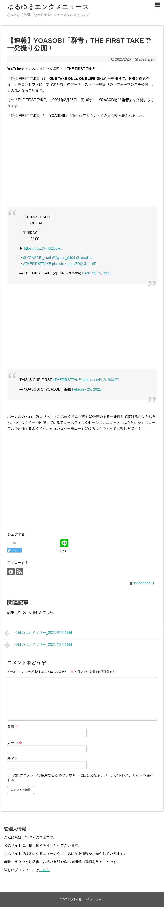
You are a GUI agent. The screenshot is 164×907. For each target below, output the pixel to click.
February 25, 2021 (96, 273)
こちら (44, 870)
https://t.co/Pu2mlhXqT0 (101, 380)
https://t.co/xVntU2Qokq (42, 248)
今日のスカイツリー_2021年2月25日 (38, 633)
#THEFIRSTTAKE (37, 264)
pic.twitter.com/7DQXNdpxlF (74, 264)
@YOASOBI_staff (37, 258)
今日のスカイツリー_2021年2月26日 (38, 645)
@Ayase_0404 (63, 258)
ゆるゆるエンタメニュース (48, 6)
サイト (12, 759)
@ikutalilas (84, 258)
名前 (13, 726)
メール (14, 742)
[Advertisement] (82, 168)
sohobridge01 (143, 583)
